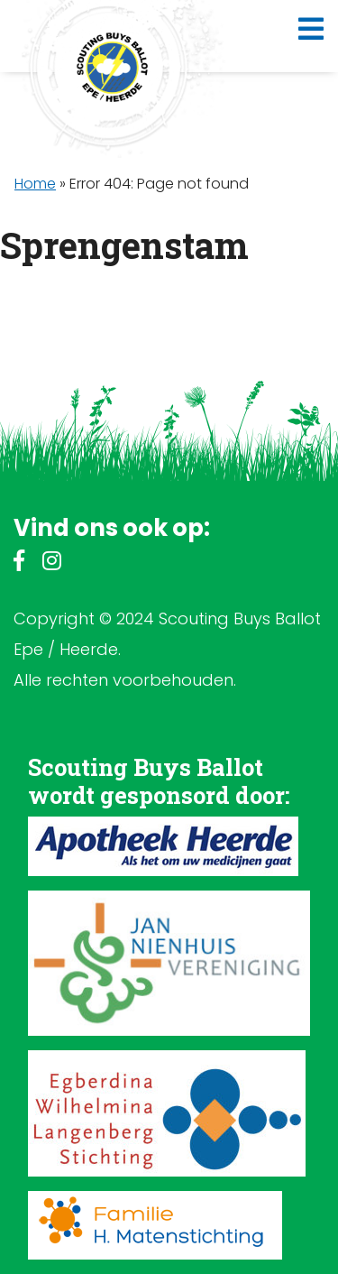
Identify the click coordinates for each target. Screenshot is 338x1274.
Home (35, 183)
